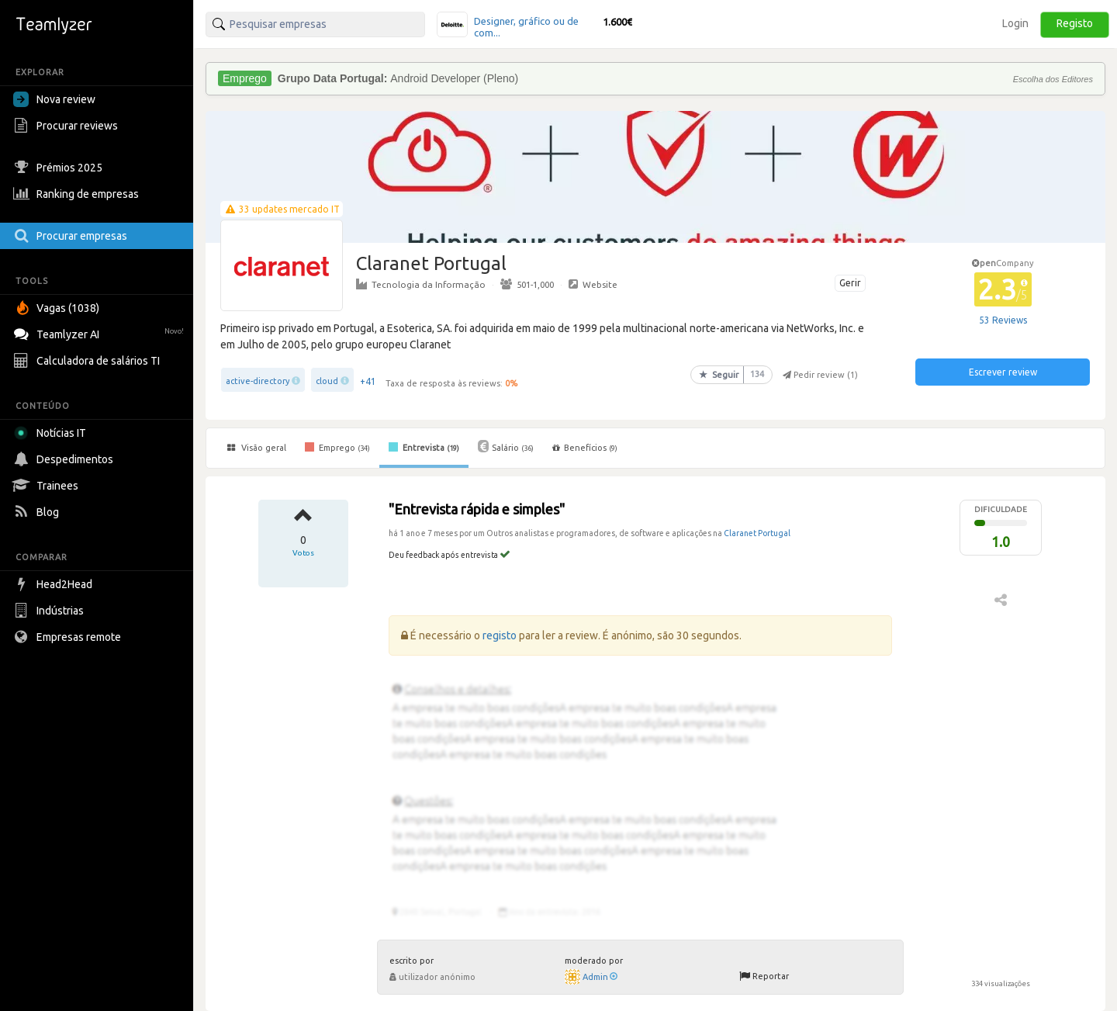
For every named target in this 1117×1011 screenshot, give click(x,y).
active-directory (257, 381)
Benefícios (584, 447)
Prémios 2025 (59, 167)
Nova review (54, 99)
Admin (600, 977)
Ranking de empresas (78, 194)
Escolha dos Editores (1053, 79)
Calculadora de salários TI (88, 361)
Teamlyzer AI (100, 332)
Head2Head (54, 584)
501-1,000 (527, 284)
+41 (368, 381)
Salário (506, 446)
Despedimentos (65, 459)
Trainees (47, 486)
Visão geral (256, 447)
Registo (1074, 23)
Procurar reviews (67, 125)
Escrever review (1003, 372)
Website (593, 284)
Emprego (337, 446)
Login (1015, 23)
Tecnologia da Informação (421, 284)
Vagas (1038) (58, 308)
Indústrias (50, 610)
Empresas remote (69, 637)
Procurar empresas (72, 236)
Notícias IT (52, 433)
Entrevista (424, 446)
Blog (38, 512)
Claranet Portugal (757, 533)
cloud (327, 381)
